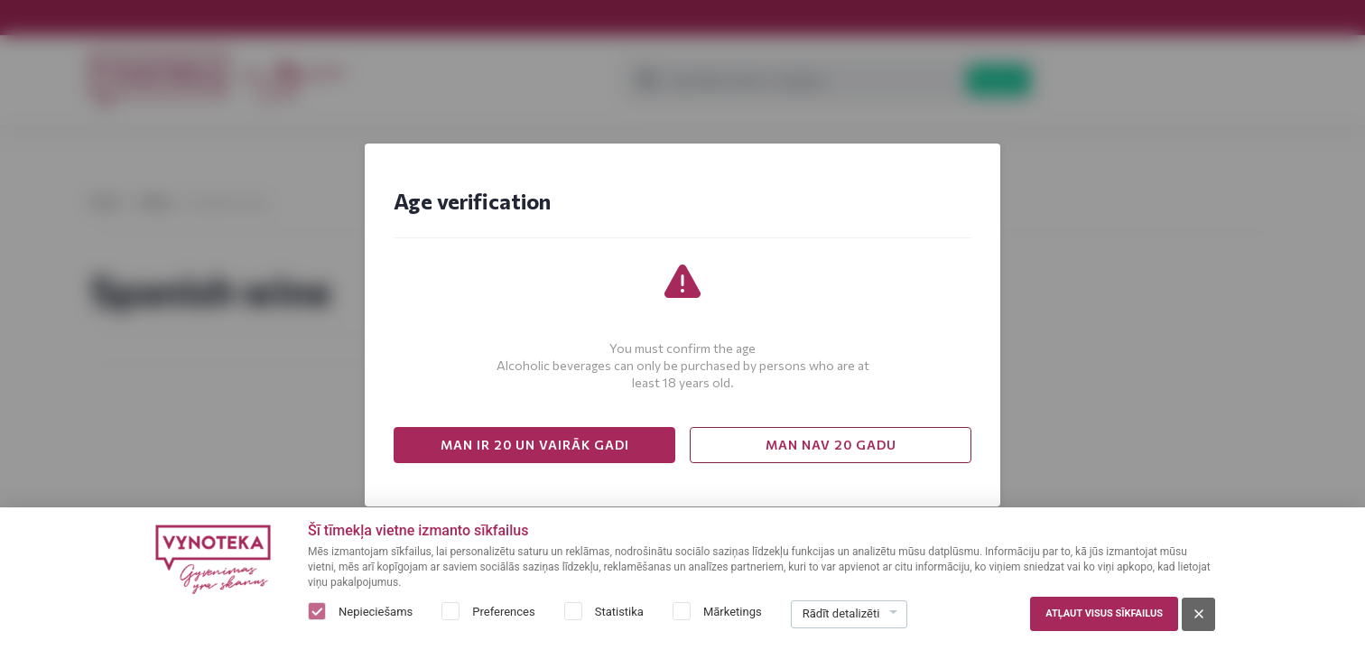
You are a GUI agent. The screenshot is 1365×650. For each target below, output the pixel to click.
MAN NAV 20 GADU (831, 444)
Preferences (503, 611)
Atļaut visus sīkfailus (1104, 613)
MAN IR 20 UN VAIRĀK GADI (535, 444)
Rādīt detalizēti (841, 613)
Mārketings (732, 611)
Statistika (619, 611)
